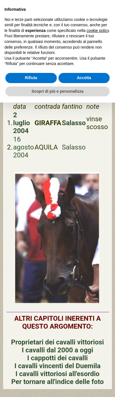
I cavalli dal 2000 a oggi (57, 350)
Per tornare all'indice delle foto (57, 382)
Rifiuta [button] (31, 77)
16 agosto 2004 (23, 147)
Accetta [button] (84, 77)
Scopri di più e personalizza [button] (57, 91)
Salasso (74, 123)
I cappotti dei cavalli (57, 358)
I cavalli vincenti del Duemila (57, 366)
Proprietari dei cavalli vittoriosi (57, 342)
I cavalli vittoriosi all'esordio (57, 374)
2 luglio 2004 (21, 123)
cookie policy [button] (98, 30)
